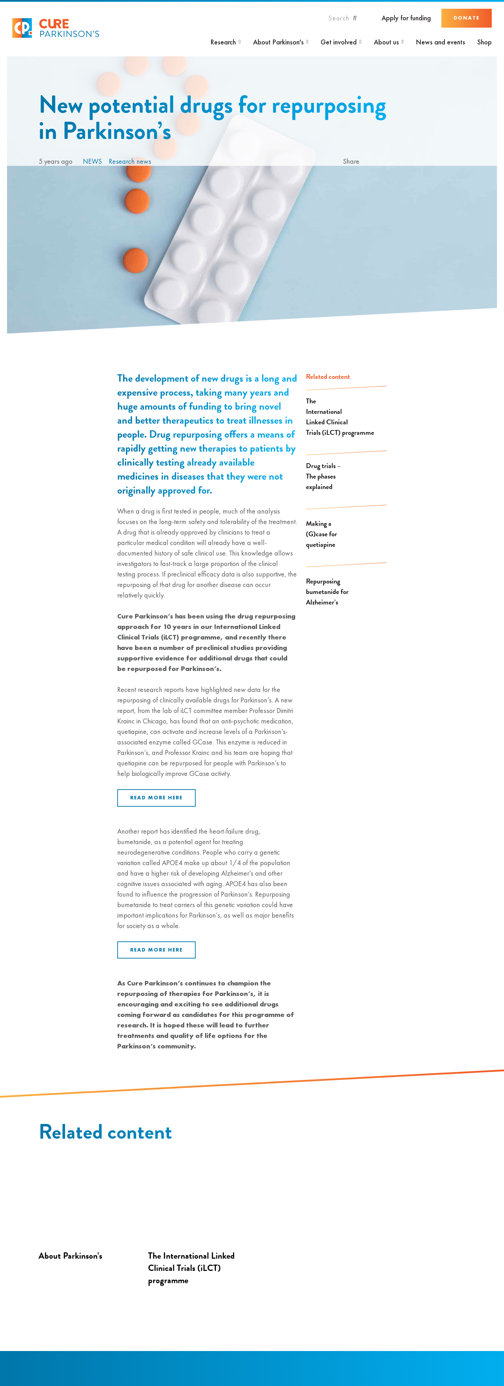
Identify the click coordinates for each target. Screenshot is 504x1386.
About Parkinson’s (70, 1255)
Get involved (339, 42)
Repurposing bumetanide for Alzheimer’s (327, 591)
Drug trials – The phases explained (323, 476)
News (92, 161)
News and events (440, 42)
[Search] (342, 18)
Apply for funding (406, 18)
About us (386, 42)
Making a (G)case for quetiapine (321, 534)
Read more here (156, 797)
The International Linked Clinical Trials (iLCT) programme (340, 417)
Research (223, 42)
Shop (484, 42)
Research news (130, 161)
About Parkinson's (278, 42)
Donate (466, 17)
